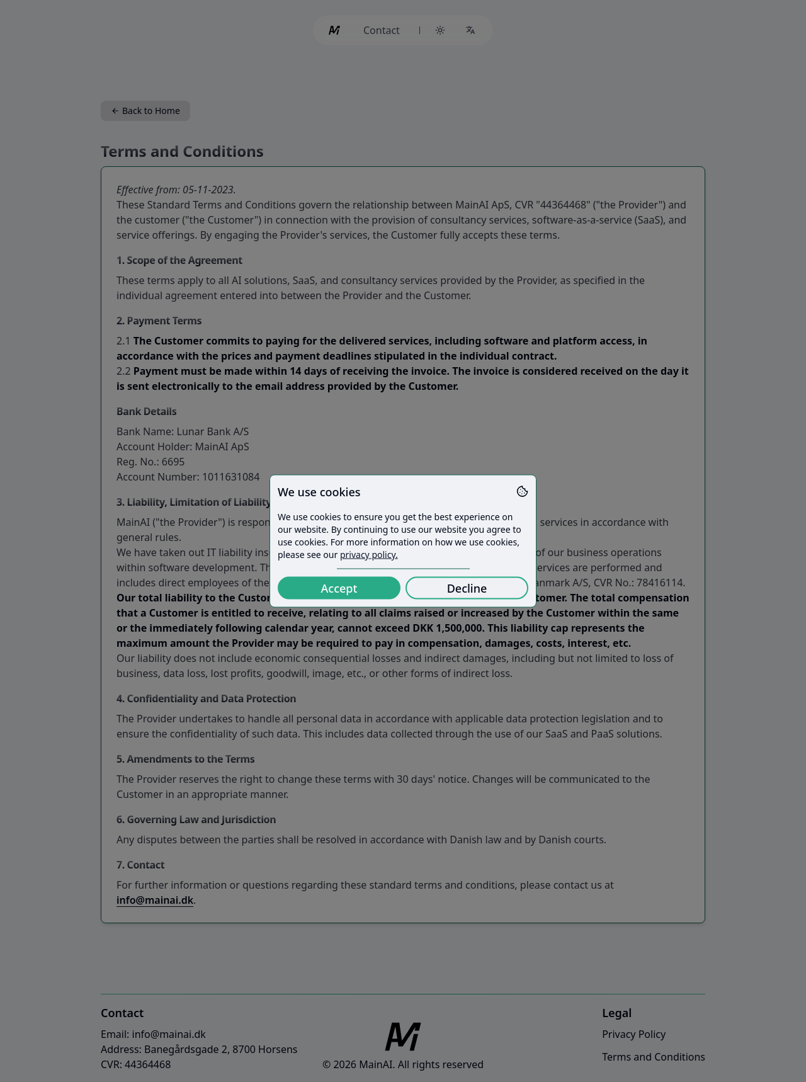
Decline (467, 588)
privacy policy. (369, 555)
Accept (339, 588)
